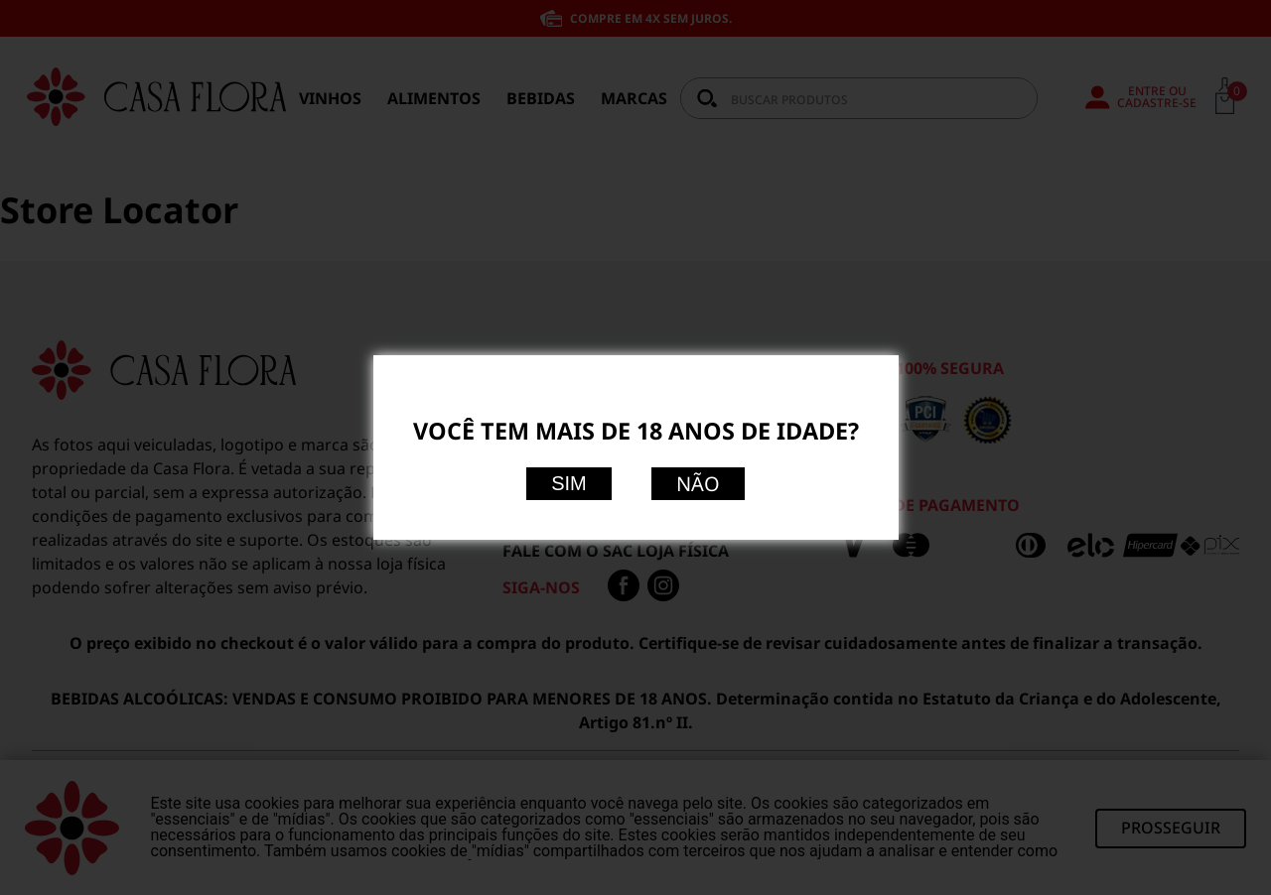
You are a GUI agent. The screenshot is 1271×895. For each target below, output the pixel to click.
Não (698, 483)
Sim (569, 483)
